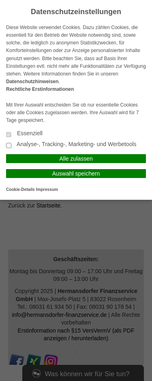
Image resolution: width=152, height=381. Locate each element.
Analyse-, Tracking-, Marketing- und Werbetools (71, 144)
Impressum (47, 189)
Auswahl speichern (76, 173)
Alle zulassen (76, 158)
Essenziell (24, 133)
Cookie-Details (20, 189)
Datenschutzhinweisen (32, 81)
